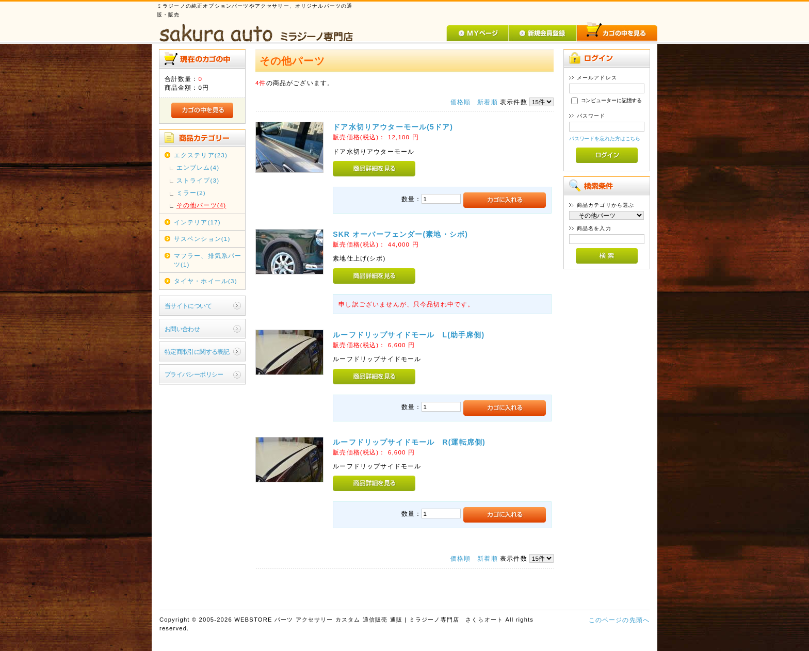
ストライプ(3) (197, 180)
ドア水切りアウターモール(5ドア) (393, 127)
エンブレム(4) (197, 167)
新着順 (487, 102)
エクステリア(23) (201, 155)
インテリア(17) (197, 222)
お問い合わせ (182, 329)
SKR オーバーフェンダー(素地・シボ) (400, 234)
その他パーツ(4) (201, 205)
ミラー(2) (191, 192)
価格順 (460, 102)
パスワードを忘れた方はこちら (605, 138)
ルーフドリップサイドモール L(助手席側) (408, 335)
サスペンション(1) (202, 238)
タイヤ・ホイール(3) (205, 281)
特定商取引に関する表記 (197, 351)
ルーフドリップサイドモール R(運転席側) (409, 442)
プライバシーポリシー (194, 374)
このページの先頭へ (619, 619)
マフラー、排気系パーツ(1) (208, 260)
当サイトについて (188, 305)
